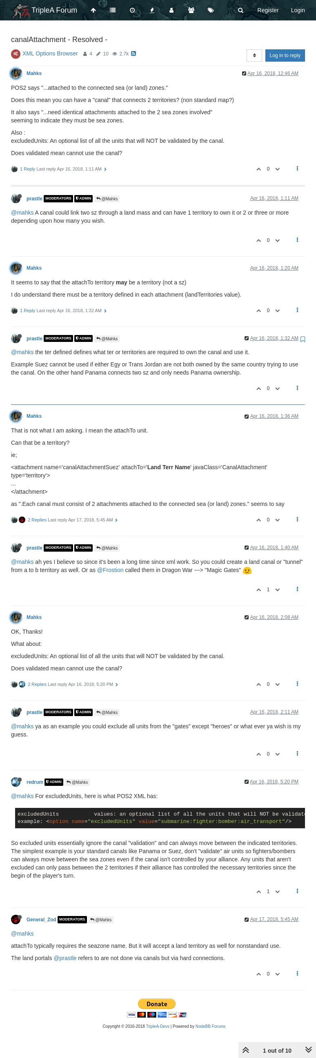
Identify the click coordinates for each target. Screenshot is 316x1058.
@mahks (22, 212)
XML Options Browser (50, 53)
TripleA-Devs (157, 1026)
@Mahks (107, 199)
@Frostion (110, 570)
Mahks (34, 73)
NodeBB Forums (211, 1026)
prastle (34, 199)
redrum (35, 782)
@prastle (64, 958)
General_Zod (41, 920)
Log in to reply (285, 55)
